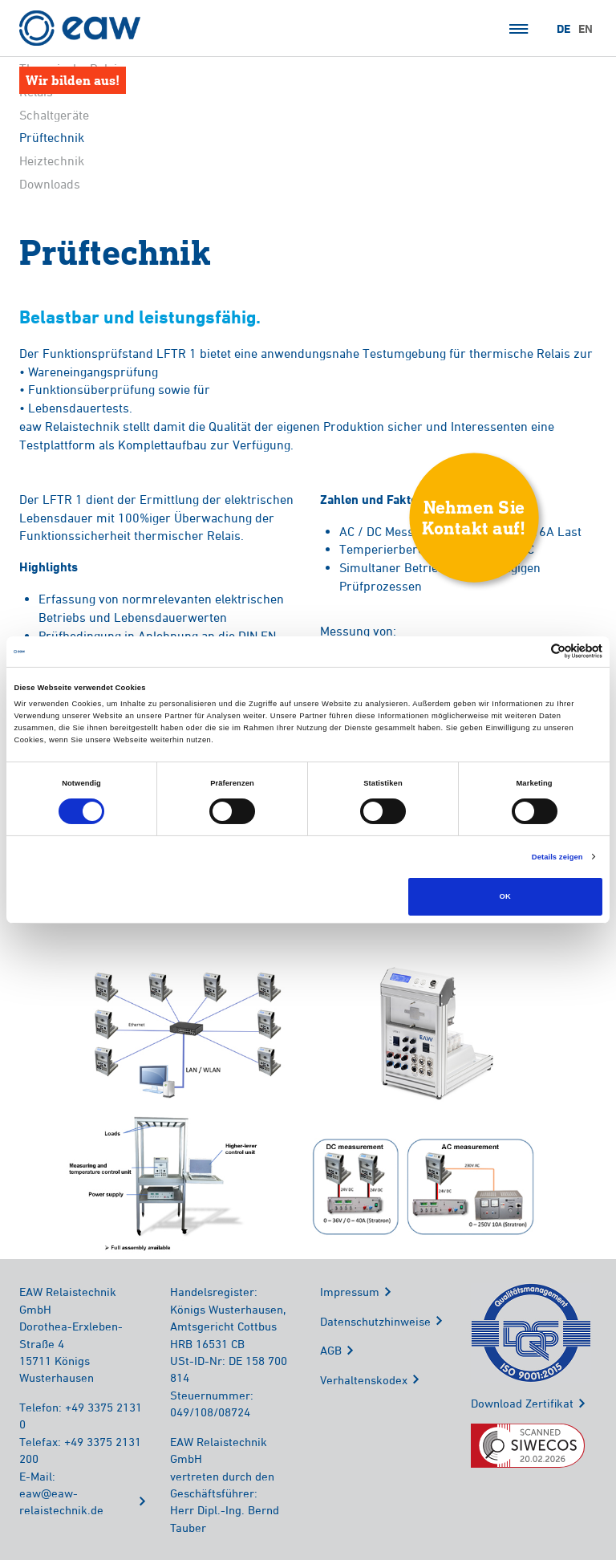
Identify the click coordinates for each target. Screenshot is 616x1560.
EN (585, 29)
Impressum (349, 1291)
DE (563, 29)
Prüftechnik (51, 138)
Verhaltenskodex (363, 1380)
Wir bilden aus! (73, 79)
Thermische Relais (71, 68)
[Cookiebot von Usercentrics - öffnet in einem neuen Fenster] (532, 651)
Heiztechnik (51, 160)
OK (505, 896)
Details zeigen (557, 857)
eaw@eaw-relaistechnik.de (61, 1501)
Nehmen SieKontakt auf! (474, 517)
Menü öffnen (519, 29)
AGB (331, 1350)
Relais (36, 91)
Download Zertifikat (522, 1403)
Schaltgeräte (54, 115)
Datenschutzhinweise (375, 1321)
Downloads (49, 184)
